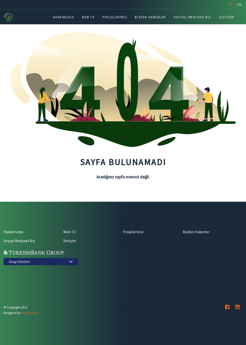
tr (231, 4)
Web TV (69, 231)
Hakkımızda (13, 231)
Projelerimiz (133, 231)
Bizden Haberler (196, 231)
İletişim (69, 240)
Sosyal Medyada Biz (19, 240)
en (239, 4)
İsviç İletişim (29, 313)
